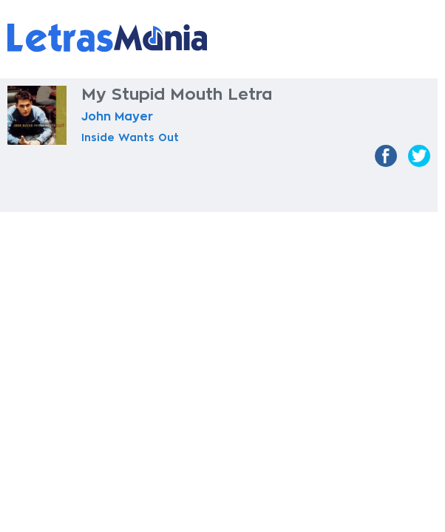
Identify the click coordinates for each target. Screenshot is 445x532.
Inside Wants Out (130, 137)
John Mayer (117, 117)
